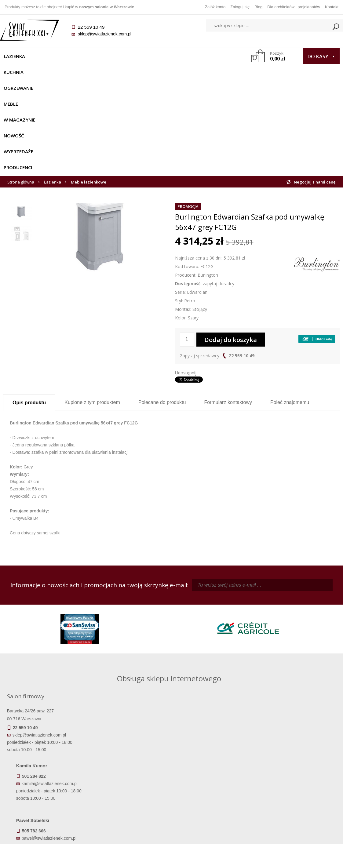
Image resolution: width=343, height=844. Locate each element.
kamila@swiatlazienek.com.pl (136, 623)
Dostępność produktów (45, 769)
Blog (258, 7)
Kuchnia (48, 56)
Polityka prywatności (129, 786)
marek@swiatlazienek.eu (265, 655)
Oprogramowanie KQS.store (310, 835)
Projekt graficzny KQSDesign (249, 835)
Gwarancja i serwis (45, 786)
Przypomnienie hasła (213, 777)
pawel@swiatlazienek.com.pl (135, 678)
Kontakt (331, 7)
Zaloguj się (240, 7)
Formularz (228, 307)
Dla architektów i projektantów (293, 7)
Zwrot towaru (45, 794)
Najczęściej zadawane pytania (129, 769)
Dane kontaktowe (297, 760)
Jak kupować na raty (129, 777)
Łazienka (17, 56)
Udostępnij (185, 277)
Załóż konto (215, 7)
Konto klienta (213, 786)
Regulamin (129, 760)
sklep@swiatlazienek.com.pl (107, 33)
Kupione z (92, 307)
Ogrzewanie (83, 56)
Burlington (208, 180)
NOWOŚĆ (184, 56)
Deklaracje (45, 803)
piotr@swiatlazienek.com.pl (267, 623)
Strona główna (20, 86)
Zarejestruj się (213, 769)
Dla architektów (297, 777)
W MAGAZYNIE (148, 56)
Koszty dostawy (45, 777)
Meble (115, 56)
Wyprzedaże (21, 72)
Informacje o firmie (298, 769)
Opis (29, 307)
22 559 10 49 (241, 260)
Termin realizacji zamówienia (45, 760)
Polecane (162, 307)
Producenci (60, 72)
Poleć (289, 307)
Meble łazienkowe (88, 86)
